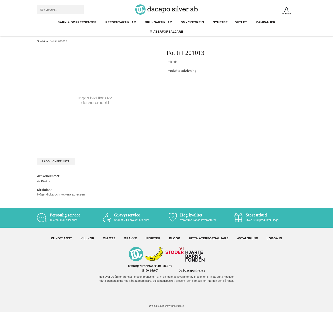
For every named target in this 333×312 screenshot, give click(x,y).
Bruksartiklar (159, 22)
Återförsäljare (166, 31)
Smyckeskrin (193, 22)
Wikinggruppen (176, 306)
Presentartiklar (121, 22)
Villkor (88, 238)
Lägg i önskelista (55, 161)
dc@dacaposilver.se (192, 270)
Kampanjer (265, 22)
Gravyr (130, 238)
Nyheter (220, 22)
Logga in (274, 238)
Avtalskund (247, 238)
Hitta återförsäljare (209, 238)
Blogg (175, 238)
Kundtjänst (61, 238)
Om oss (109, 238)
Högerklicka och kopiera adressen (61, 194)
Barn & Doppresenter (78, 22)
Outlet (241, 22)
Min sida (286, 13)
